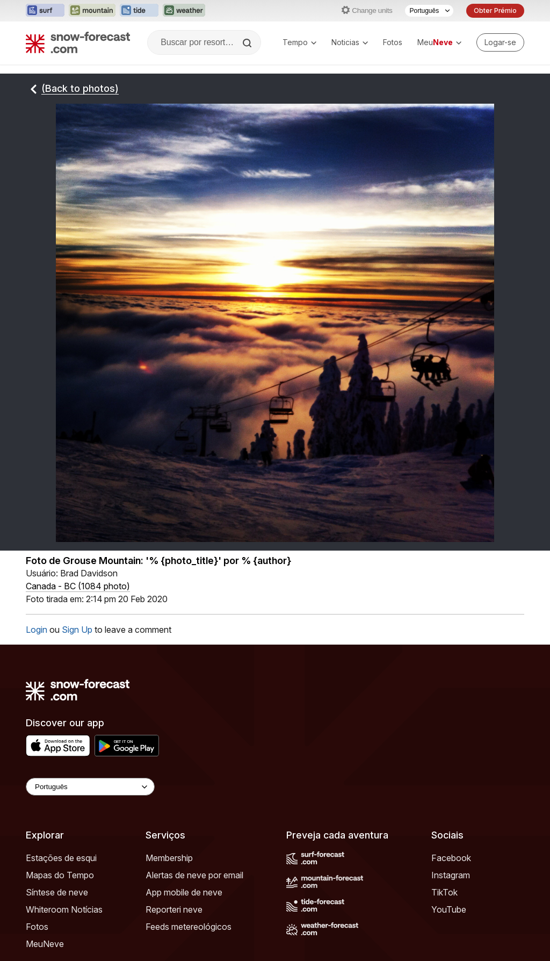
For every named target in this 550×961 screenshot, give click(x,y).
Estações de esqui (61, 857)
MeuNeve (45, 943)
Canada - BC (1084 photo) (78, 586)
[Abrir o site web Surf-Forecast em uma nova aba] (45, 11)
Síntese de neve (57, 892)
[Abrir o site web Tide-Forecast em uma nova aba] (139, 11)
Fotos (392, 42)
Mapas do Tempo (60, 875)
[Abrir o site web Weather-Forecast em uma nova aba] (184, 11)
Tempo (299, 42)
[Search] (248, 43)
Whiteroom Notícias (64, 909)
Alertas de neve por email (194, 875)
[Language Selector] (90, 787)
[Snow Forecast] (78, 42)
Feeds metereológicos (188, 926)
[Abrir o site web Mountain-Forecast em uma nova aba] (92, 11)
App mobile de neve (184, 892)
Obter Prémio (495, 10)
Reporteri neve (174, 909)
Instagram (450, 875)
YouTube (448, 909)
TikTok (444, 892)
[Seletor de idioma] (429, 11)
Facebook (451, 857)
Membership (169, 857)
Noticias (349, 42)
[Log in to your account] (500, 42)
